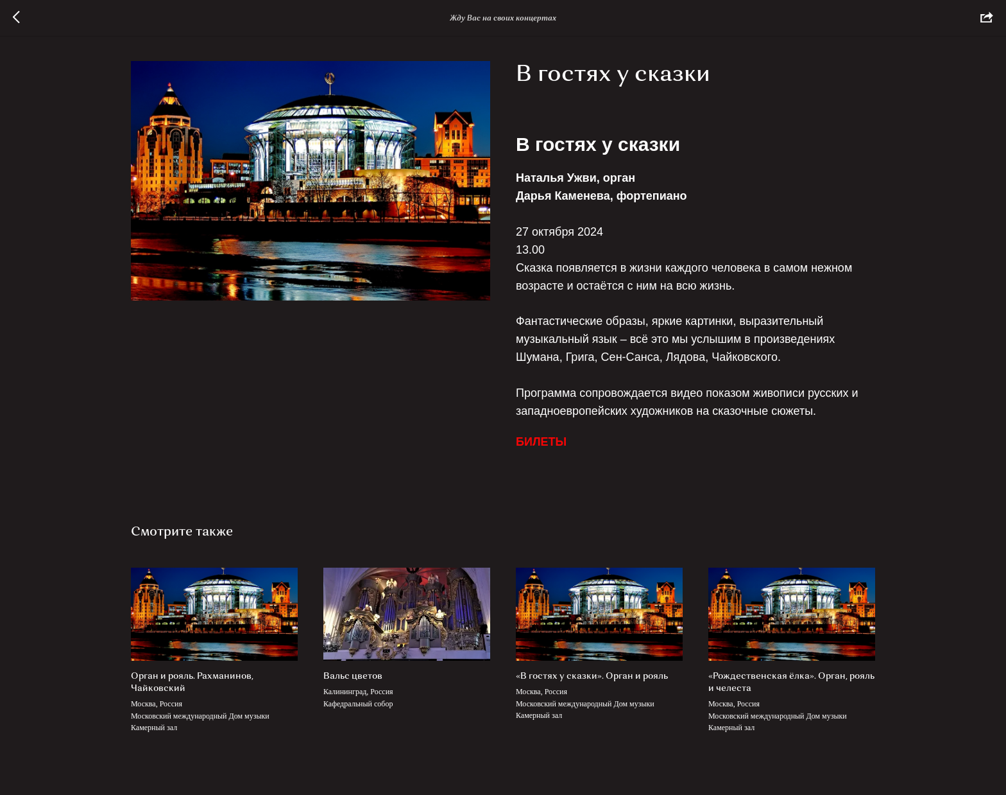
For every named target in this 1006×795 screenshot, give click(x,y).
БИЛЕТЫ (541, 441)
